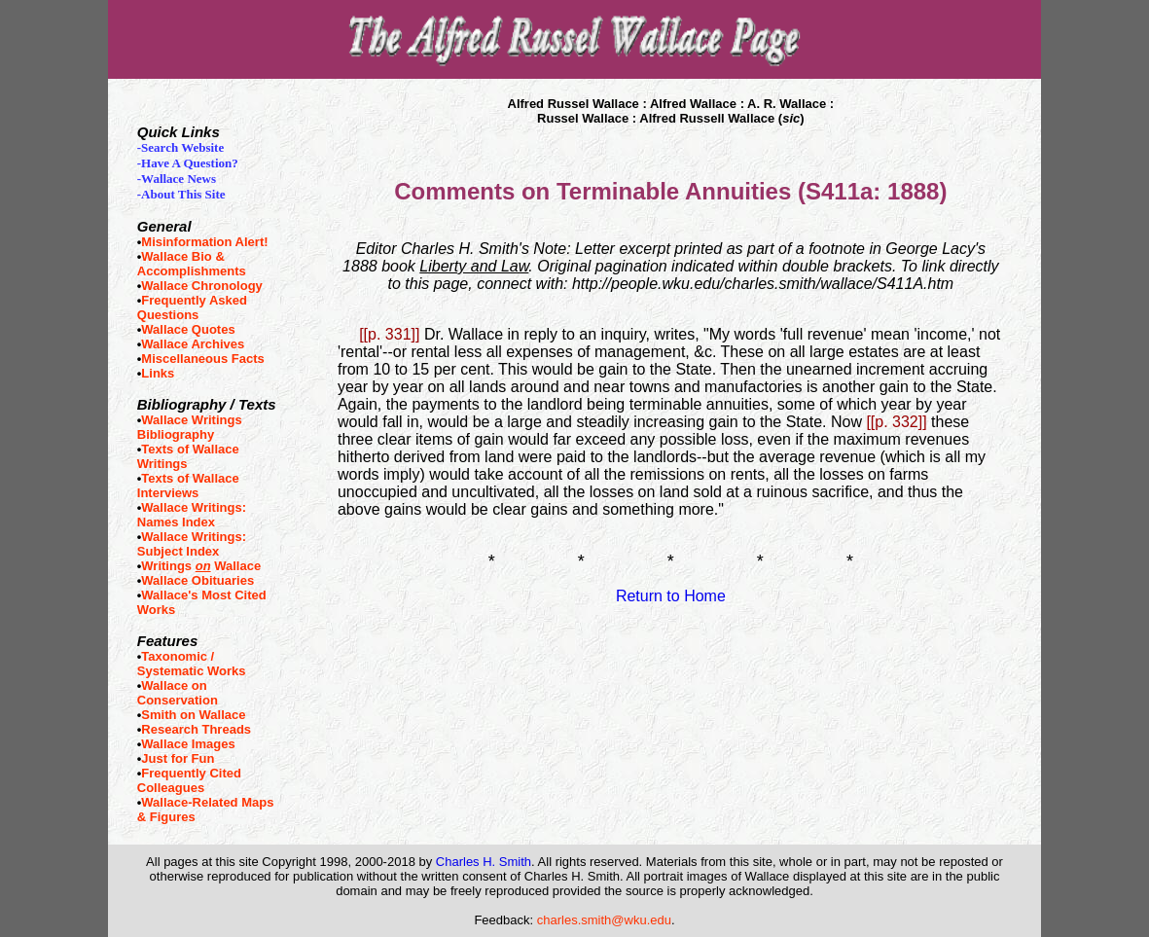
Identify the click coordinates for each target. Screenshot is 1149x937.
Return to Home (671, 596)
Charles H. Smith (483, 861)
